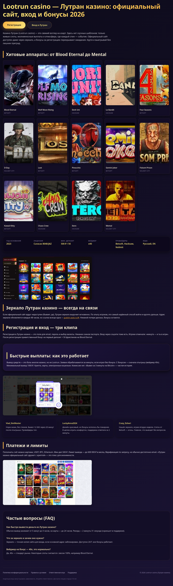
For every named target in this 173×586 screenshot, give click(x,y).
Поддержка (72, 572)
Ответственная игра (57, 572)
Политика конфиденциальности (15, 572)
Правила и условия (38, 572)
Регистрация (14, 24)
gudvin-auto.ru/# (71, 317)
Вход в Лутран (39, 25)
